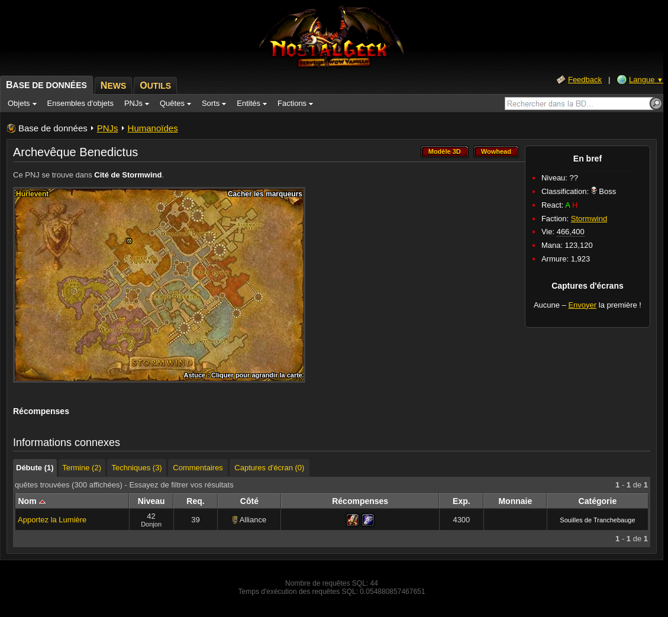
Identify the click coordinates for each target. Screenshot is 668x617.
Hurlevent (32, 194)
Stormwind (589, 218)
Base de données (53, 128)
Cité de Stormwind (128, 174)
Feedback (585, 79)
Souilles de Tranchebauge (597, 520)
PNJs (107, 128)
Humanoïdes (153, 128)
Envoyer (582, 305)
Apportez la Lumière (52, 519)
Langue (646, 79)
